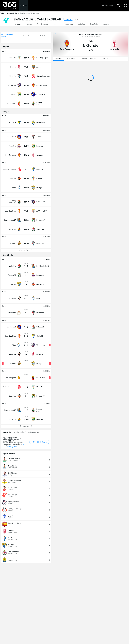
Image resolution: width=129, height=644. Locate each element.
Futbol (3, 13)
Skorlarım (107, 5)
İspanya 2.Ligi (13, 13)
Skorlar (23, 5)
